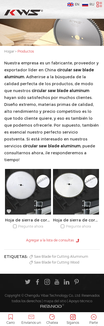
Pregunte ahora (30, 226)
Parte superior (93, 320)
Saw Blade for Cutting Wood (54, 262)
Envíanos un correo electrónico (31, 320)
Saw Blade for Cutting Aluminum (58, 256)
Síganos (72, 319)
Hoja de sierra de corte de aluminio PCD (28, 220)
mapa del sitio (55, 301)
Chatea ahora (52, 320)
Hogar (9, 51)
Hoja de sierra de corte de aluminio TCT (76, 220)
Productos (25, 51)
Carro (10, 319)
